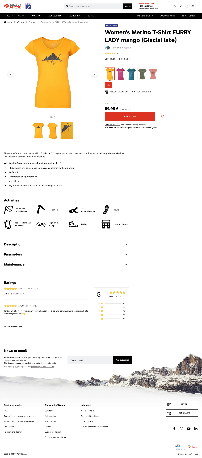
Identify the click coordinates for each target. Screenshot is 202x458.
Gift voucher (9, 426)
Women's (37, 16)
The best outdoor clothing (55, 437)
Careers (48, 426)
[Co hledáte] (96, 6)
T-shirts (32, 22)
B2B (184, 16)
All (10, 16)
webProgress (192, 454)
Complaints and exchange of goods (19, 416)
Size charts (184, 413)
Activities (75, 16)
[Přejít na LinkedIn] (196, 429)
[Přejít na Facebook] (174, 429)
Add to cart (130, 116)
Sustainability (50, 421)
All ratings (11, 326)
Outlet (91, 16)
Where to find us (88, 411)
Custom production (53, 432)
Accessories (56, 16)
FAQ (5, 411)
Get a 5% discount (112, 125)
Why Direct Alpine (169, 16)
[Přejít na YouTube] (189, 429)
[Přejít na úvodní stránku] (17, 6)
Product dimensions (119, 92)
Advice (184, 404)
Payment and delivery (13, 432)
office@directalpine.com (148, 9)
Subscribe (124, 360)
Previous (10, 74)
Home (9, 22)
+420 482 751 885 (146, 6)
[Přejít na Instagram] (181, 429)
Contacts (192, 16)
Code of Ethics (87, 421)
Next (94, 74)
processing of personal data (42, 367)
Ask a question (144, 92)
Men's (22, 16)
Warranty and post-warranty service (19, 421)
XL (108, 85)
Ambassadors (50, 416)
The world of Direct (146, 16)
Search (128, 6)
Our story (49, 411)
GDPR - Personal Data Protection (94, 426)
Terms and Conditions (90, 416)
